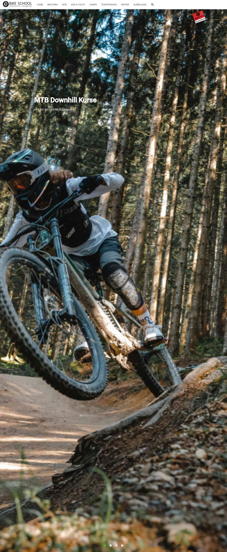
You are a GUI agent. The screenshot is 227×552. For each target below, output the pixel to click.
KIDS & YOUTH (78, 4)
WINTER (125, 4)
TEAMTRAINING (109, 4)
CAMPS (93, 4)
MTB (64, 4)
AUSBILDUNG (140, 4)
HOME (40, 4)
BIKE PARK (52, 4)
